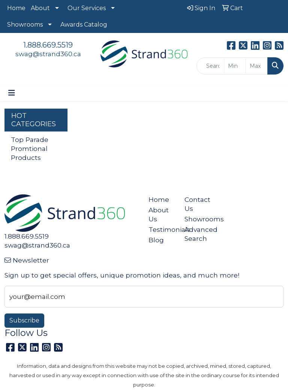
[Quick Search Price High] (257, 66)
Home (16, 8)
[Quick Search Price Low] (235, 66)
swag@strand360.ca (48, 54)
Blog (156, 240)
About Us (158, 214)
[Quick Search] (210, 66)
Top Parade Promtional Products (29, 148)
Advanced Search (198, 233)
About (40, 8)
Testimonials (162, 229)
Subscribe (24, 320)
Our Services (87, 8)
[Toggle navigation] (12, 93)
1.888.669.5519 (48, 44)
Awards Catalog (83, 24)
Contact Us (197, 204)
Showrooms (25, 24)
